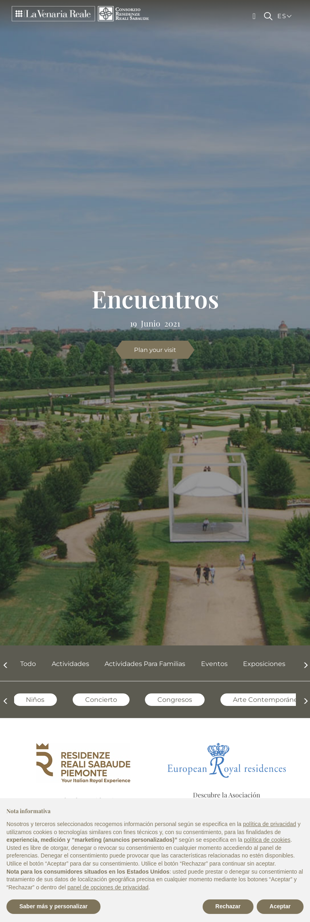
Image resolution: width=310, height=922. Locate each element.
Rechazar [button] (228, 906)
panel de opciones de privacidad (108, 887)
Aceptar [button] (280, 906)
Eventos (210, 664)
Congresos (170, 699)
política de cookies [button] (267, 840)
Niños (31, 699)
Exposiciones (260, 664)
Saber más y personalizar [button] (53, 906)
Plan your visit (155, 350)
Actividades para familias (141, 664)
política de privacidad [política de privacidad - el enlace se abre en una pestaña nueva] (269, 824)
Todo (24, 664)
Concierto (97, 699)
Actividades (66, 664)
